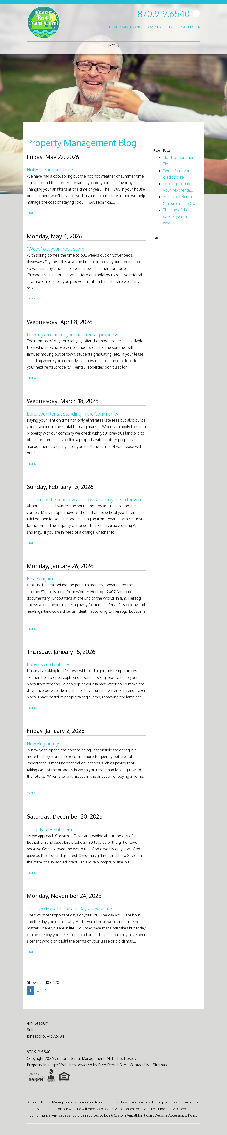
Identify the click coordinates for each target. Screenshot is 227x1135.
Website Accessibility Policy (176, 1115)
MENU (113, 45)
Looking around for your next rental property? (72, 335)
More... (32, 212)
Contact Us (139, 1064)
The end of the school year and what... (177, 216)
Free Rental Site (112, 1064)
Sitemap (160, 1064)
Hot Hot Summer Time (50, 169)
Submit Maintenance (125, 27)
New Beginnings (43, 744)
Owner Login (160, 27)
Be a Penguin (40, 579)
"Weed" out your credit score (55, 249)
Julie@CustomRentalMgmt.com (128, 1115)
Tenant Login (188, 27)
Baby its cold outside (48, 664)
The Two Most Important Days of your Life (69, 908)
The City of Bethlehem (49, 829)
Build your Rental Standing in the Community (72, 414)
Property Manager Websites (51, 1064)
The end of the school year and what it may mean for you (84, 500)
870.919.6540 (164, 13)
